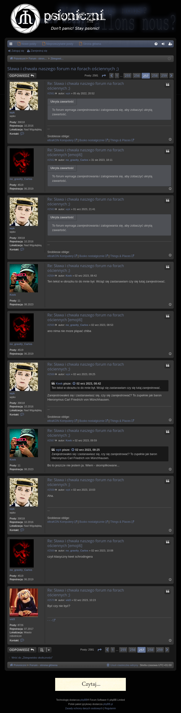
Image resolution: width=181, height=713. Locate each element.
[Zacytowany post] (74, 383)
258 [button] (155, 75)
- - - (49, 620)
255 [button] (127, 75)
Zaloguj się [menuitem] (164, 44)
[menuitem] (19, 43)
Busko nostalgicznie (91, 140)
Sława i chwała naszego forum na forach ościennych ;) (63, 69)
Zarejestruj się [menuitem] (171, 44)
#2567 (51, 440)
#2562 (51, 159)
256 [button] (137, 75)
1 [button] (117, 75)
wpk (12, 112)
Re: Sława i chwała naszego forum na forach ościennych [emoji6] (85, 152)
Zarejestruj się (39, 50)
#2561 (51, 93)
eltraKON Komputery (60, 140)
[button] (103, 76)
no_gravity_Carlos (21, 179)
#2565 (51, 324)
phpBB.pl (108, 704)
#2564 (51, 275)
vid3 (12, 619)
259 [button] (164, 75)
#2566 (51, 374)
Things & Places (120, 140)
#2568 (51, 489)
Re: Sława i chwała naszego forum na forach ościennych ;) (85, 86)
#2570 (51, 600)
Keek (13, 294)
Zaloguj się (18, 50)
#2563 (51, 209)
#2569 (51, 550)
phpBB (83, 700)
